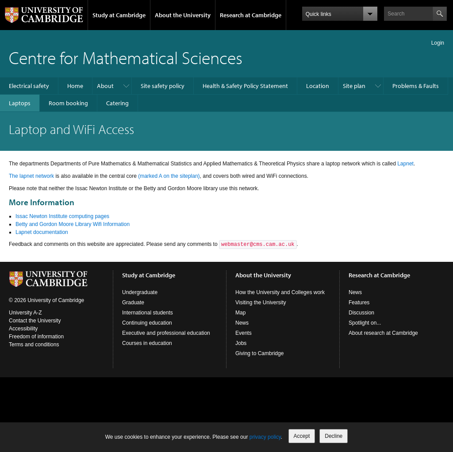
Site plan (354, 86)
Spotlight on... (365, 323)
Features (359, 302)
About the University (183, 15)
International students (147, 313)
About (105, 86)
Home (75, 86)
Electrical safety (29, 86)
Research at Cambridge (250, 15)
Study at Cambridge (119, 15)
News (242, 323)
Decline (333, 436)
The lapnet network (31, 176)
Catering (117, 103)
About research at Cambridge (383, 333)
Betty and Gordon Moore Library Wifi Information (72, 224)
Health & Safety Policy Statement (245, 86)
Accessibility (23, 329)
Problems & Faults (415, 86)
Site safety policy (162, 86)
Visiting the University (260, 302)
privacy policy (265, 437)
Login (437, 43)
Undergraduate (139, 292)
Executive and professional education (166, 333)
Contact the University (35, 321)
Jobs (240, 343)
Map (240, 313)
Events (243, 333)
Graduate (133, 302)
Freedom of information (36, 336)
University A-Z (25, 313)
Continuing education (147, 323)
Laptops (20, 103)
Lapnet (405, 164)
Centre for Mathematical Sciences (125, 57)
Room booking (68, 103)
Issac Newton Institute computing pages (62, 216)
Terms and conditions (34, 344)
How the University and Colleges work (280, 292)
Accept (302, 436)
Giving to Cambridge (259, 353)
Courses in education (147, 343)
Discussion (361, 313)
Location (317, 86)
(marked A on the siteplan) (169, 176)
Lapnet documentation (41, 232)
